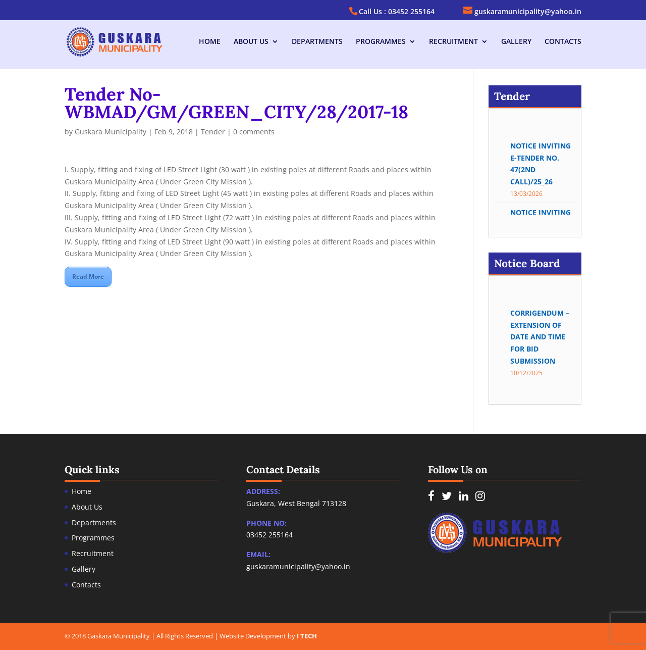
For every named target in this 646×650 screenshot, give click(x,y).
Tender (213, 131)
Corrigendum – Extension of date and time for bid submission (539, 341)
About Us (251, 42)
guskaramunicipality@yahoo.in (298, 566)
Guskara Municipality (110, 131)
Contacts (563, 42)
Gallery (516, 42)
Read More (88, 276)
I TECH (307, 635)
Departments (317, 42)
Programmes (381, 42)
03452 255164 (269, 534)
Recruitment (453, 42)
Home (210, 42)
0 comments (254, 131)
